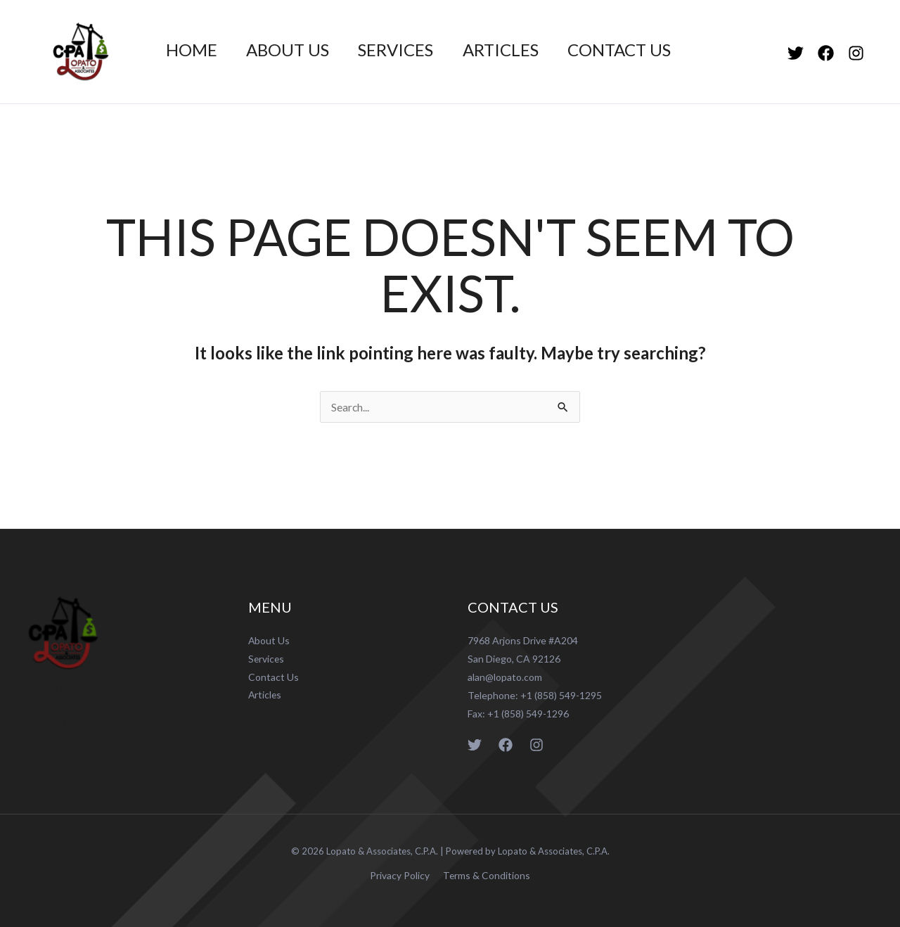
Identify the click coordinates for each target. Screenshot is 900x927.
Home (193, 49)
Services (407, 49)
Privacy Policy (401, 875)
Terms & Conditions (485, 875)
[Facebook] (826, 53)
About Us (294, 49)
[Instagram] (856, 53)
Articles (517, 49)
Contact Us (640, 49)
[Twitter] (796, 53)
